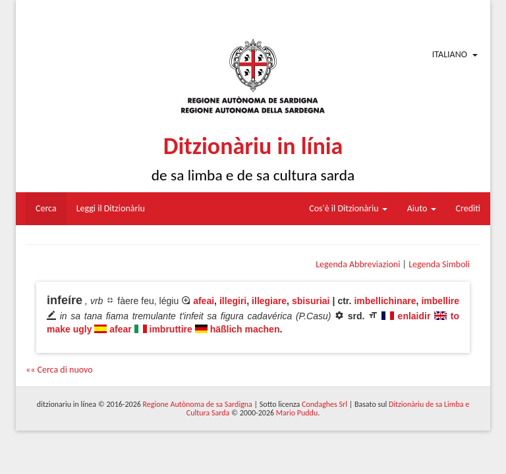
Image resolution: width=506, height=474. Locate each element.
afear (120, 329)
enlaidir (414, 316)
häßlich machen (245, 329)
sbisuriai (311, 301)
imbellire (440, 301)
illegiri (232, 301)
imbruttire (171, 329)
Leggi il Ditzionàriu (110, 208)
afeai (203, 301)
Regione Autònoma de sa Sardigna (197, 404)
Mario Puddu (297, 412)
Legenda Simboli (439, 264)
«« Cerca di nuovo (59, 369)
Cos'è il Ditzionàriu (348, 208)
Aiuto (421, 208)
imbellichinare (385, 301)
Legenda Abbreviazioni (358, 264)
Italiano (449, 54)
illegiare (269, 301)
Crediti (468, 208)
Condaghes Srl (324, 404)
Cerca (46, 208)
